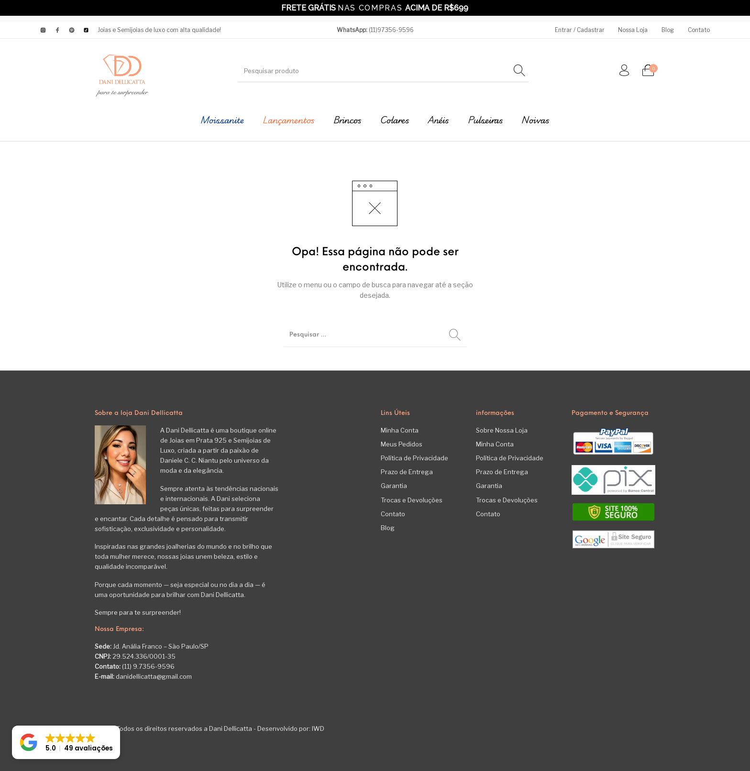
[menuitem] (579, 30)
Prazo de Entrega (407, 472)
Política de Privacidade (414, 458)
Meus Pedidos (401, 444)
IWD (317, 728)
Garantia (394, 485)
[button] (66, 742)
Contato (393, 514)
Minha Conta (400, 430)
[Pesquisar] (519, 71)
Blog (388, 528)
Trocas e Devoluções (411, 500)
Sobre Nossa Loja (502, 430)
